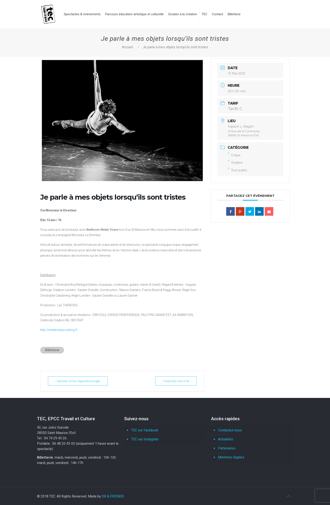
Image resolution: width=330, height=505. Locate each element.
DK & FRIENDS (113, 496)
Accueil (127, 47)
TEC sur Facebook (144, 430)
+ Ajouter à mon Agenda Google (77, 381)
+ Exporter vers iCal (176, 381)
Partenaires (226, 448)
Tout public (237, 170)
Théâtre (235, 163)
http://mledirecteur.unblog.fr (58, 330)
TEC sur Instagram (145, 439)
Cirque (234, 155)
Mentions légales (231, 457)
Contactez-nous (230, 430)
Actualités (225, 439)
